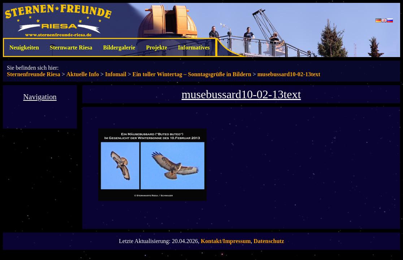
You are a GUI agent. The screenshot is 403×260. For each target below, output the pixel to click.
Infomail (115, 74)
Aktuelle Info (82, 74)
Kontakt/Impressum (226, 241)
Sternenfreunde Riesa (33, 74)
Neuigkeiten (24, 47)
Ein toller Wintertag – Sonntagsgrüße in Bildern (192, 74)
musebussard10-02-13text (288, 74)
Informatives (194, 47)
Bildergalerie (119, 47)
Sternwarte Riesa (71, 47)
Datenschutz (269, 241)
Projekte (156, 47)
